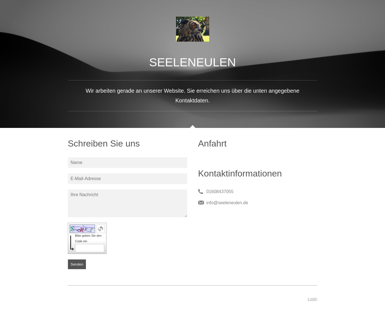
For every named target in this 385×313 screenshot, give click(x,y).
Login (312, 299)
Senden (77, 264)
